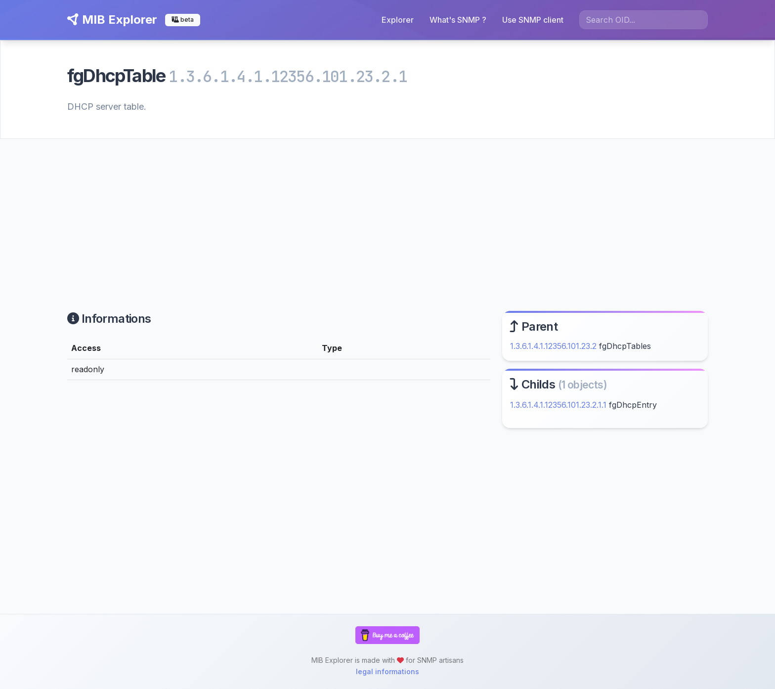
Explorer (398, 20)
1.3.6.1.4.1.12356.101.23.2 (553, 346)
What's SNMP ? (458, 20)
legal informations (387, 671)
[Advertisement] (387, 213)
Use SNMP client (532, 20)
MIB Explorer (112, 19)
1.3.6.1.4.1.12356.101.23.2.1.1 (558, 405)
